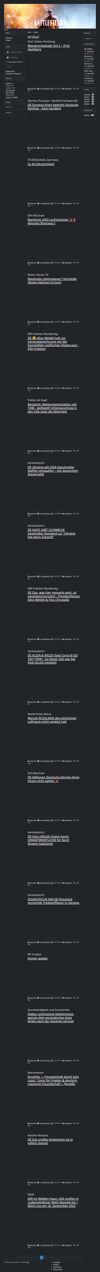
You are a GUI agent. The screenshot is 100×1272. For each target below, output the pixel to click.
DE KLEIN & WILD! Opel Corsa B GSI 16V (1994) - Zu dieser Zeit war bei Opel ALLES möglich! (53, 658)
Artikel (8, 40)
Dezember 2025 (90, 99)
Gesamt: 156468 (12, 97)
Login (9, 67)
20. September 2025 (46, 761)
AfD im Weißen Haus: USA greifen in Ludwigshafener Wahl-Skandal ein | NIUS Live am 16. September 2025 (53, 1202)
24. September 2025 (46, 451)
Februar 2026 (89, 94)
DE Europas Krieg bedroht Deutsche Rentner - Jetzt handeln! (53, 106)
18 (75, 1258)
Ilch (27, 1262)
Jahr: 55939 (10, 93)
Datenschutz (57, 1269)
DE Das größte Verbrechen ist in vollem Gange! (50, 1141)
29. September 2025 (46, 89)
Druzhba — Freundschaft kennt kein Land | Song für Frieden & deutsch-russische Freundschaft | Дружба (53, 1080)
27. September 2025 (46, 203)
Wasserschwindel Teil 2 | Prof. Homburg (49, 47)
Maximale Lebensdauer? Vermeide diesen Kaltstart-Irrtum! (52, 280)
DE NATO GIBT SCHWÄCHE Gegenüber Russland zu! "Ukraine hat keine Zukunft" (51, 533)
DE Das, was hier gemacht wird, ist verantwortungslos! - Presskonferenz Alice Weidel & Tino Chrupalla (54, 596)
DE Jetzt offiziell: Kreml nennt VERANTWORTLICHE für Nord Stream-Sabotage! (48, 840)
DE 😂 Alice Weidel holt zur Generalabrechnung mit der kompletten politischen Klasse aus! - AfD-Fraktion (53, 343)
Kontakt (56, 1264)
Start (29, 32)
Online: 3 (9, 83)
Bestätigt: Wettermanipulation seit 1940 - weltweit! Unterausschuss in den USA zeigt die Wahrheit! (52, 407)
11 (56, 1258)
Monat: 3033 (10, 90)
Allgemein (68, 89)
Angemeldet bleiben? (14, 62)
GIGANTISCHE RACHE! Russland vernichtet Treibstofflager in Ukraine (53, 901)
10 (52, 1258)
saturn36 (32, 89)
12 (60, 1258)
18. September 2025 (46, 1060)
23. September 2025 (46, 513)
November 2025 (90, 101)
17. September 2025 (46, 1182)
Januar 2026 (88, 97)
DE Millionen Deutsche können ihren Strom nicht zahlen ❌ (53, 779)
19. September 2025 (46, 942)
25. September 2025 (46, 263)
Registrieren (10, 71)
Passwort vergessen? (13, 73)
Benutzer (9, 38)
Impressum (57, 1267)
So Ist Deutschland (41, 164)
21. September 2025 (46, 702)
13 (65, 1258)
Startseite (56, 1262)
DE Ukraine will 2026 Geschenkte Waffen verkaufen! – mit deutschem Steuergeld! (53, 470)
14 (69, 1258)
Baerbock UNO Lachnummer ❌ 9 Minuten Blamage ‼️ (51, 221)
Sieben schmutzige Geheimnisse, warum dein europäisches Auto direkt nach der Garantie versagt (51, 1017)
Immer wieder (38, 958)
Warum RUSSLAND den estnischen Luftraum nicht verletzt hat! (52, 720)
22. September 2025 (46, 639)
